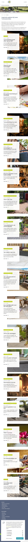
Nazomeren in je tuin (9, 382)
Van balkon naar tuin (9, 252)
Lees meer (6, 47)
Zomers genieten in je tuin (10, 407)
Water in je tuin (8, 432)
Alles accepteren (19, 538)
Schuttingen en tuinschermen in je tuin (10, 148)
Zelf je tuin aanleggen (10, 333)
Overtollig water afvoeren (8, 483)
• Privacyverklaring (4, 506)
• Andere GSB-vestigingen (6, 508)
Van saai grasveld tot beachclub (9, 277)
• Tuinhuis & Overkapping (6, 516)
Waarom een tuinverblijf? (7, 66)
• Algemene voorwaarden (5, 503)
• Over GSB (3, 507)
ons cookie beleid (8, 526)
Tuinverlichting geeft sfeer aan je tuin (9, 40)
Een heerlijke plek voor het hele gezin (10, 305)
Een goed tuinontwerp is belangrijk (10, 94)
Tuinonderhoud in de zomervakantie (9, 226)
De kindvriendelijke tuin (10, 458)
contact (3, 30)
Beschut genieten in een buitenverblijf (10, 174)
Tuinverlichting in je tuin (10, 122)
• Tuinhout (3, 515)
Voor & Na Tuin (8, 199)
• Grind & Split (4, 514)
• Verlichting (3, 517)
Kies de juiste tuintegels (10, 358)
